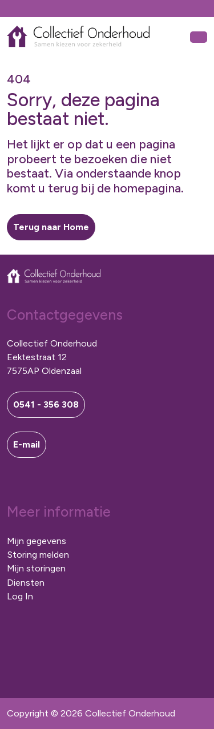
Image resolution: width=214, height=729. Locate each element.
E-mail (26, 444)
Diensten (26, 582)
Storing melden (38, 554)
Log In (20, 596)
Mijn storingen (36, 568)
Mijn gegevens (36, 540)
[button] (51, 227)
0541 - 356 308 (46, 404)
